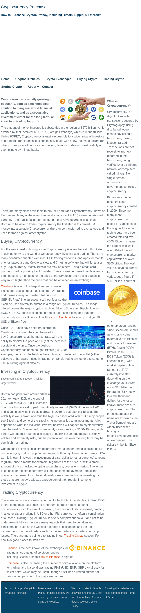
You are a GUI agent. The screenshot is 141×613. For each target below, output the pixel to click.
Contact (47, 86)
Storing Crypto (11, 86)
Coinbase (7, 286)
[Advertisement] (70, 45)
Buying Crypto (87, 79)
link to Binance (50, 556)
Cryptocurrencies (27, 79)
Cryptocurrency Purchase (23, 7)
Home (5, 79)
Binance (11, 548)
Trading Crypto (113, 79)
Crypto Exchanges (58, 79)
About (32, 86)
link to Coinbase (60, 317)
